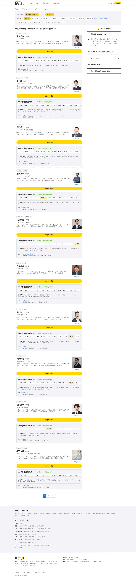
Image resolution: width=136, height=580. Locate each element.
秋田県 (34, 526)
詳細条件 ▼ (61, 22)
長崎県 (29, 545)
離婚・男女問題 (19, 513)
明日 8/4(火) (44, 18)
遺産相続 (42, 513)
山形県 (38, 526)
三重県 (34, 534)
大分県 (38, 545)
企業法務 (113, 513)
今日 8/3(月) (35, 18)
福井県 (38, 531)
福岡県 (20, 545)
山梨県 (42, 531)
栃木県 (25, 528)
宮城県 (29, 526)
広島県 (34, 539)
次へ (53, 496)
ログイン (110, 3)
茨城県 (20, 528)
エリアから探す (33, 3)
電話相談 (20, 22)
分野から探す (45, 3)
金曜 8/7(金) (72, 18)
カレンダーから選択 (101, 18)
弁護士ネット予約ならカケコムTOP (24, 9)
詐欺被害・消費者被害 (63, 513)
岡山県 (29, 539)
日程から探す (56, 3)
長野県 (47, 531)
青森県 (20, 526)
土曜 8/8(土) (81, 18)
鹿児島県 (47, 545)
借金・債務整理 (28, 513)
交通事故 (36, 513)
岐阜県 (20, 534)
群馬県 (29, 528)
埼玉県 (34, 528)
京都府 (25, 537)
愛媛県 (29, 542)
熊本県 (34, 545)
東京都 (42, 528)
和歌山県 (43, 537)
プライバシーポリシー (39, 572)
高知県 (34, 542)
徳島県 (20, 542)
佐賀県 (25, 545)
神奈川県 (47, 528)
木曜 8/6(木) (62, 18)
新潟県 (25, 531)
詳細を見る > (77, 47)
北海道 (22, 523)
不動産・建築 (105, 513)
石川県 (34, 531)
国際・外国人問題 (75, 513)
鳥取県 (20, 539)
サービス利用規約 (26, 572)
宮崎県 (42, 545)
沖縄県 (20, 548)
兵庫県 (34, 537)
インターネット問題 (86, 513)
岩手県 (25, 526)
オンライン (28, 22)
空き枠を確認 (49, 51)
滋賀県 (20, 537)
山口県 (38, 539)
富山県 (29, 531)
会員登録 (117, 3)
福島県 (42, 526)
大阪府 (29, 537)
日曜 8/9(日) (90, 18)
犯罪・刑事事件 (39, 9)
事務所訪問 (37, 22)
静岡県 (25, 534)
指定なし (27, 18)
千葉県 (38, 528)
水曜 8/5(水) (53, 18)
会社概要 (17, 572)
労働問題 (48, 513)
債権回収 (54, 513)
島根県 (25, 539)
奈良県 (38, 537)
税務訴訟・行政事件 (20, 515)
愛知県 (29, 534)
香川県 (25, 542)
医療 (28, 515)
